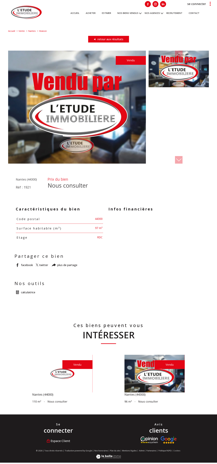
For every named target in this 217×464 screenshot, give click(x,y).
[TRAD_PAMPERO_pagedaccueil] (26, 18)
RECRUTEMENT (174, 12)
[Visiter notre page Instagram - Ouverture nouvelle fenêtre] (156, 4)
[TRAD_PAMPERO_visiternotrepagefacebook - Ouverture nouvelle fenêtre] (148, 4)
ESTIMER (106, 12)
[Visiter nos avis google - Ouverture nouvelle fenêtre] (168, 440)
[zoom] (77, 162)
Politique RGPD (165, 450)
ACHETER (91, 12)
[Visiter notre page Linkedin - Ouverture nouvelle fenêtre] (163, 4)
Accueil (75, 12)
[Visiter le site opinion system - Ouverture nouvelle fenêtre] (149, 440)
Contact (194, 12)
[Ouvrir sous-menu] (140, 13)
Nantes (32, 30)
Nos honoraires (101, 450)
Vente (22, 30)
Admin (142, 450)
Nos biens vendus (127, 12)
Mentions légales (129, 450)
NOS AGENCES (152, 12)
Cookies (176, 451)
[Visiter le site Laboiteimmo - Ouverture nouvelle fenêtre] (108, 457)
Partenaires (151, 450)
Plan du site (115, 450)
